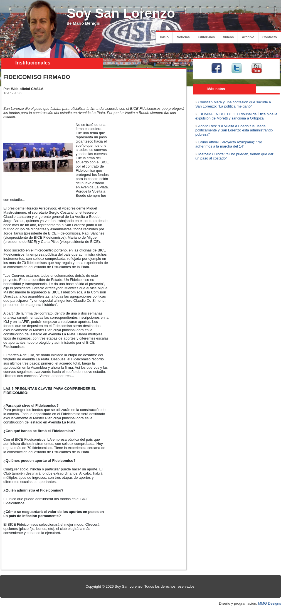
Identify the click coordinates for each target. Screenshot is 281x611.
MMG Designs (269, 603)
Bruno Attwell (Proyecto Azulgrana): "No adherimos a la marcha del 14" (228, 144)
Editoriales (206, 37)
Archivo (248, 37)
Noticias (183, 37)
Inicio (164, 37)
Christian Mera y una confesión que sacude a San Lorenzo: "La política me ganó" (233, 104)
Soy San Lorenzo (121, 13)
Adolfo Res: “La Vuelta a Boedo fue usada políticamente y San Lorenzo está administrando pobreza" (234, 130)
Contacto (269, 37)
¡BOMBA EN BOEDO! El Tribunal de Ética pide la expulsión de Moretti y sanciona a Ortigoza (236, 116)
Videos (228, 37)
